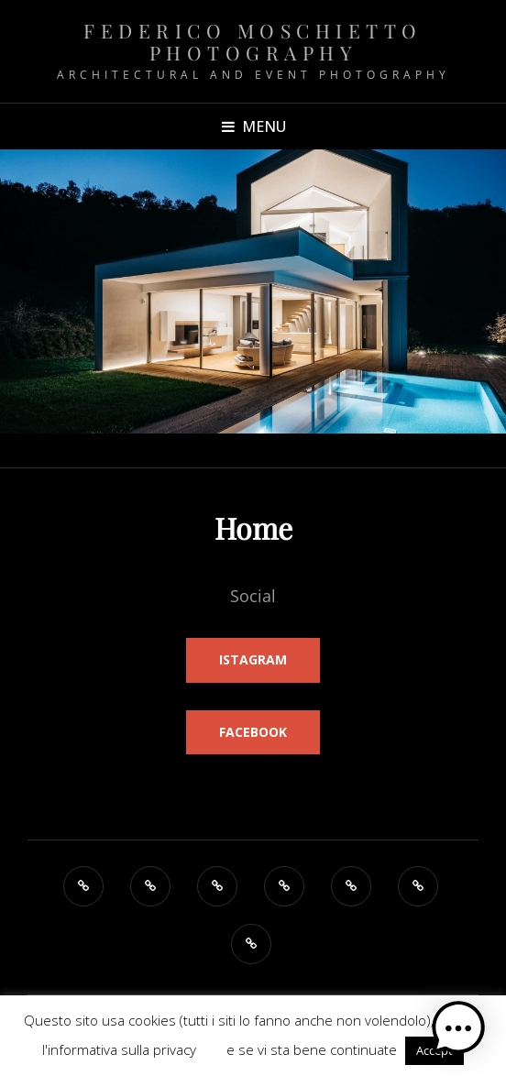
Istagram (253, 659)
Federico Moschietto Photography (253, 41)
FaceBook (253, 732)
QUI (211, 1049)
